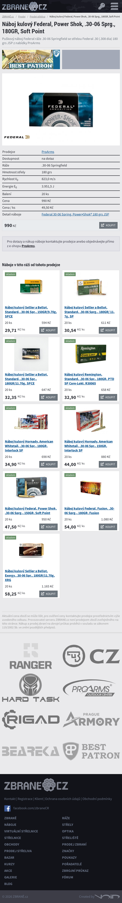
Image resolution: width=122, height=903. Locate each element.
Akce (8, 870)
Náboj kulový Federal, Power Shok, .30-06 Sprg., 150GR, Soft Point (31, 510)
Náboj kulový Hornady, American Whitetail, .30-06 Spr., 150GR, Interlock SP (88, 446)
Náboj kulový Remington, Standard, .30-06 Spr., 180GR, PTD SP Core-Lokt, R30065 (89, 379)
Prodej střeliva (37, 16)
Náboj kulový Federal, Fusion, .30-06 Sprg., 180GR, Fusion (89, 510)
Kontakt (10, 799)
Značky (68, 851)
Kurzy (9, 864)
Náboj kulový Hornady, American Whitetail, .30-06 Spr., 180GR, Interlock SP (29, 446)
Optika (68, 831)
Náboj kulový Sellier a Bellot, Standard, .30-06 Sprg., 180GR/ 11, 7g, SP (89, 312)
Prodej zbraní (74, 844)
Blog (8, 884)
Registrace (25, 799)
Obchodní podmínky (97, 799)
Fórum (67, 877)
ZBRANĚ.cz (8, 16)
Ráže (66, 818)
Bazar (9, 857)
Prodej (22, 16)
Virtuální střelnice (21, 831)
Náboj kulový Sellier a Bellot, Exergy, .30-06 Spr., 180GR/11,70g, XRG (30, 575)
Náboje (10, 824)
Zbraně (10, 818)
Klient (39, 799)
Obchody (11, 844)
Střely (67, 824)
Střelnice (12, 838)
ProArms (48, 152)
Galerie (10, 877)
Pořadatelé (72, 864)
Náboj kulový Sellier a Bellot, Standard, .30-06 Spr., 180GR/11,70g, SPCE (26, 379)
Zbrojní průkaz (75, 870)
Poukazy (69, 857)
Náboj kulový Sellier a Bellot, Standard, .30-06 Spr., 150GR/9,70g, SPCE (31, 312)
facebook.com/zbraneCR (31, 808)
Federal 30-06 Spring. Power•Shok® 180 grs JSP (75, 214)
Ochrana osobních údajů (62, 799)
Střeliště (70, 838)
